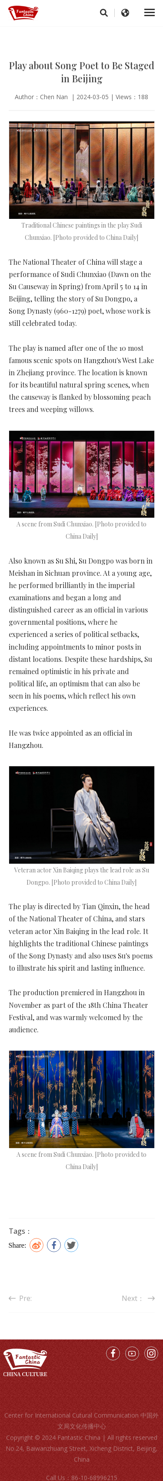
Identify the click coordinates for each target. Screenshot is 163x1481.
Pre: (20, 1304)
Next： (138, 1304)
